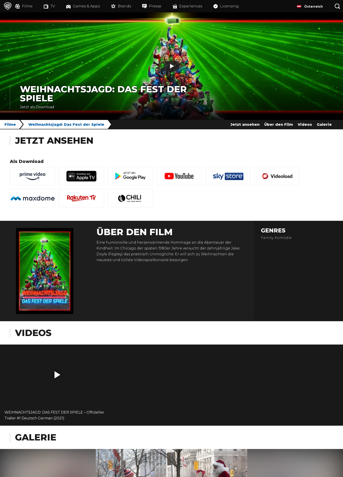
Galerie (324, 124)
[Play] (171, 66)
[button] (57, 374)
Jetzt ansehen (245, 124)
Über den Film (278, 124)
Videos (305, 124)
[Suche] (337, 6)
